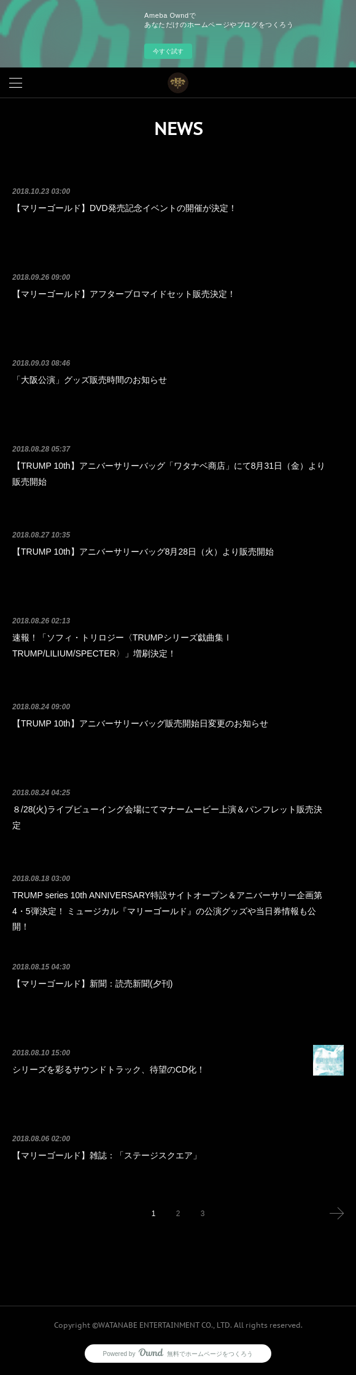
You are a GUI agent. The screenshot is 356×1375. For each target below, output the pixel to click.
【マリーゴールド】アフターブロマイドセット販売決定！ (124, 294)
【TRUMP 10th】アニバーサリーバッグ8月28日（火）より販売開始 (143, 552)
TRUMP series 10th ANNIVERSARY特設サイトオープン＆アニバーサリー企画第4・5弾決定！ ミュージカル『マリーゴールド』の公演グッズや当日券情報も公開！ (167, 910)
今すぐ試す (168, 51)
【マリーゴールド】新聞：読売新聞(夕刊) (92, 983)
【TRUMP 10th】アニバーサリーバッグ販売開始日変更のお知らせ (140, 723)
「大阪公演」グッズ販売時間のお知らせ (89, 380)
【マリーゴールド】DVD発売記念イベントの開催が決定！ (124, 208)
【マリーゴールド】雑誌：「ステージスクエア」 (106, 1155)
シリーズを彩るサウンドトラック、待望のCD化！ (108, 1069)
